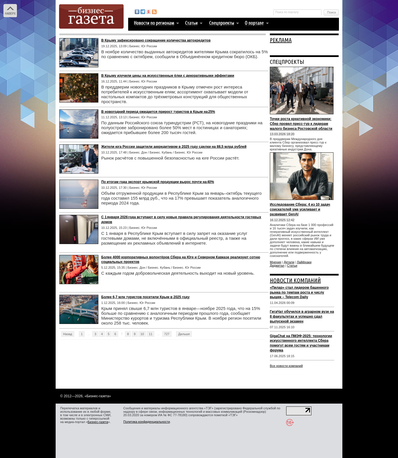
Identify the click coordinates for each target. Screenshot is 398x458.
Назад (67, 334)
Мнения (275, 262)
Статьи (292, 265)
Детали (289, 262)
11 (150, 334)
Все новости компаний (286, 365)
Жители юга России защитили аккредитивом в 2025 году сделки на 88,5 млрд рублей (174, 147)
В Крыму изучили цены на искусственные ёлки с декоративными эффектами (167, 76)
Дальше (184, 334)
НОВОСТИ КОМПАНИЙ (295, 280)
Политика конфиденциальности (146, 421)
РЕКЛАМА (281, 40)
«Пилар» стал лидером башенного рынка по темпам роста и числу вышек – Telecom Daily (299, 292)
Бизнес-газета (98, 422)
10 (142, 334)
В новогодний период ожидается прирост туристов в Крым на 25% (158, 112)
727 (166, 334)
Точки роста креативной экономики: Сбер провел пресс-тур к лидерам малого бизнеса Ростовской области (301, 124)
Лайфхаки (304, 262)
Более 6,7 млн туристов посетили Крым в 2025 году (145, 297)
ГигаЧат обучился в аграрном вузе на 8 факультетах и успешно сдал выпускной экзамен (302, 316)
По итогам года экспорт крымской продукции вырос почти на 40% (157, 182)
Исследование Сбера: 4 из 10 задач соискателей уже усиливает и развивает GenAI (300, 209)
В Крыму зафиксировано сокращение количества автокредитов (155, 40)
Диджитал (277, 265)
